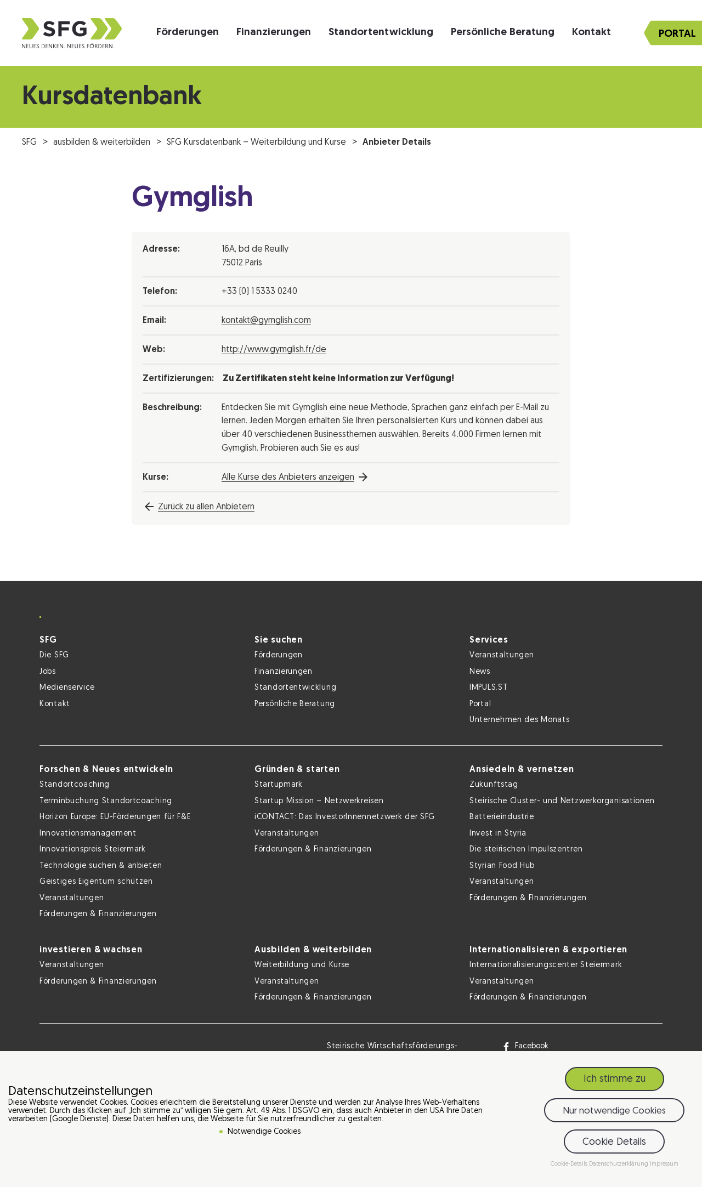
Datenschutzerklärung (619, 1166)
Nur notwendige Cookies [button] (614, 1112)
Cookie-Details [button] (570, 1166)
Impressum (664, 1166)
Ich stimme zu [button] (615, 1081)
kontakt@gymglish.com (266, 320)
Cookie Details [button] (614, 1143)
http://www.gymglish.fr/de (274, 349)
